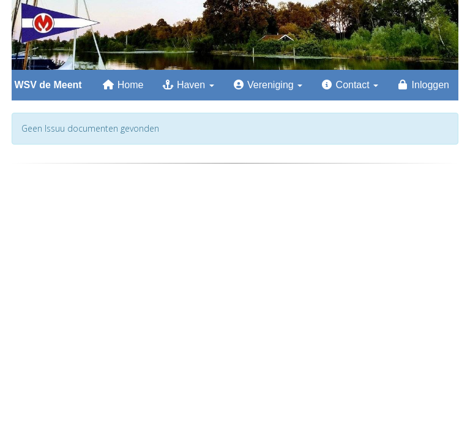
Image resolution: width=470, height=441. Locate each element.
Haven (188, 85)
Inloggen (423, 85)
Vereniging (268, 85)
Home (122, 85)
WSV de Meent (47, 85)
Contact (349, 85)
